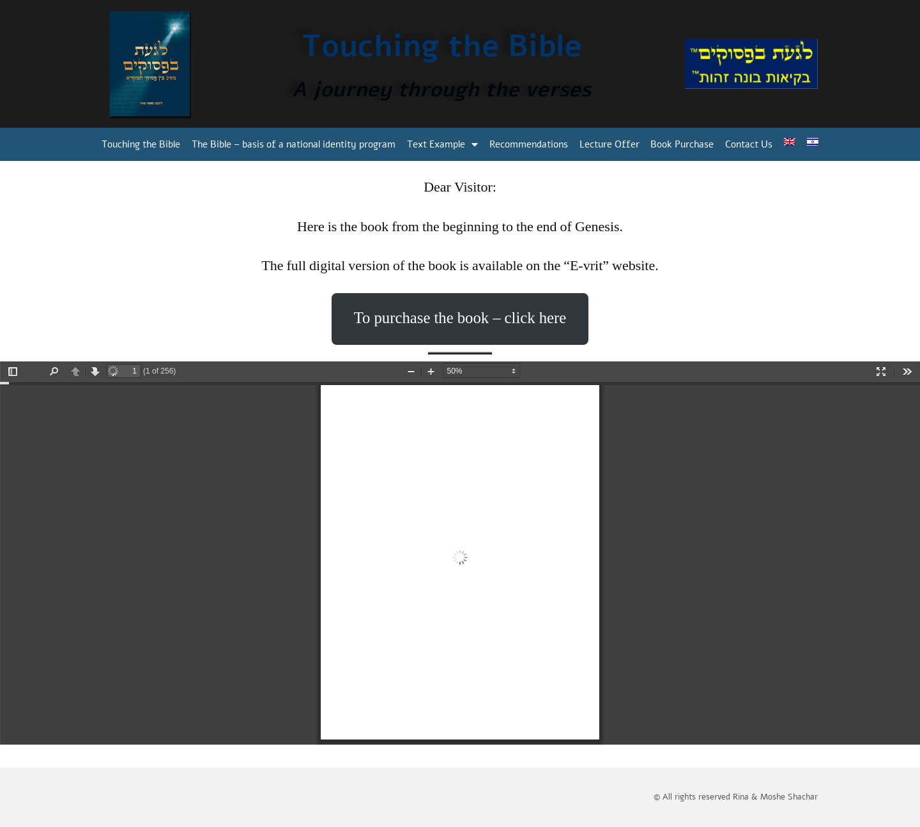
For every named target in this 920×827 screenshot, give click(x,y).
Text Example (442, 144)
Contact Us (748, 144)
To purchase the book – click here (460, 318)
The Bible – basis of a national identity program (293, 144)
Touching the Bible (141, 144)
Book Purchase (682, 144)
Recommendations (528, 144)
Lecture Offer (609, 144)
